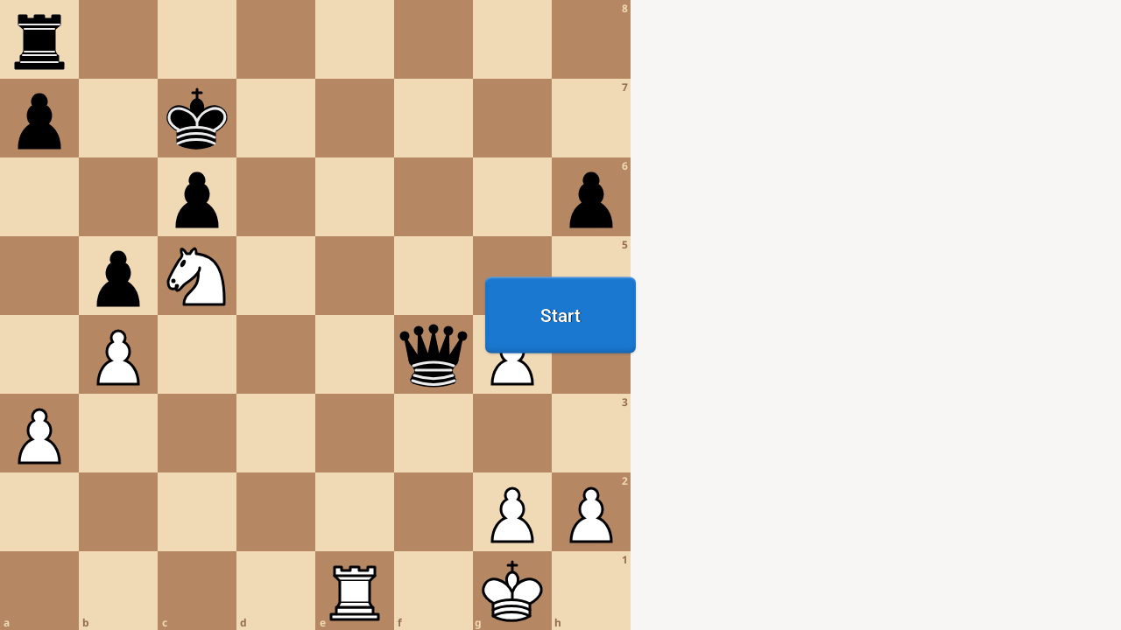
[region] (560, 315)
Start (560, 315)
